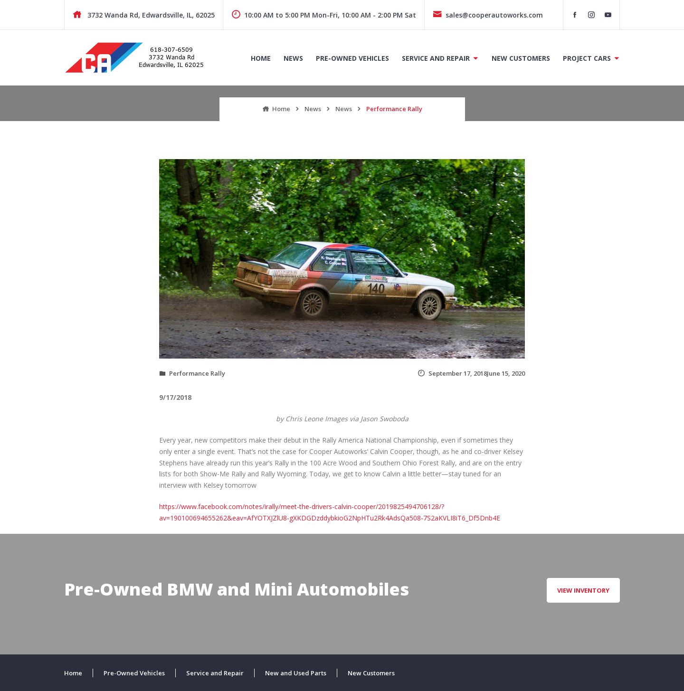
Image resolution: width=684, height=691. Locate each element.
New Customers (521, 58)
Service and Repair (436, 58)
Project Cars (587, 58)
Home (261, 58)
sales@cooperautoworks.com (488, 14)
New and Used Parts (295, 673)
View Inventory (583, 590)
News (293, 58)
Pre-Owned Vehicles (352, 58)
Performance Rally (197, 373)
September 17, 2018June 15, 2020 (471, 373)
